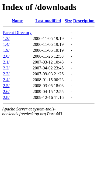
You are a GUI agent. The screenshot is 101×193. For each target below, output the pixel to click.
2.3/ (6, 74)
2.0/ (6, 56)
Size (68, 20)
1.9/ (6, 50)
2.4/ (6, 79)
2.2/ (6, 68)
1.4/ (6, 44)
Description (84, 20)
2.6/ (6, 91)
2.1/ (6, 62)
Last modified (48, 20)
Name (17, 20)
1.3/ (6, 38)
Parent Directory (17, 32)
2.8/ (6, 97)
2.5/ (6, 85)
